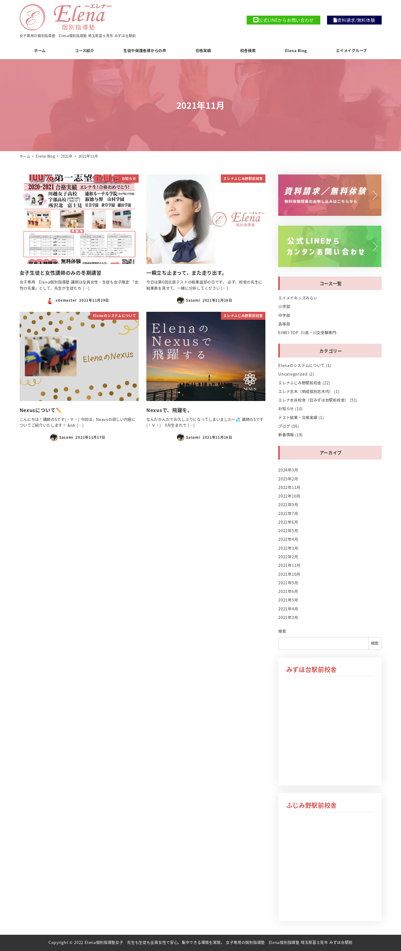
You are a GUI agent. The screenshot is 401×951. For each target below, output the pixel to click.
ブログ (284, 426)
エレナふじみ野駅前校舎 (299, 383)
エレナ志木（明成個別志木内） (305, 391)
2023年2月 (288, 479)
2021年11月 (289, 565)
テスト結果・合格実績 (297, 417)
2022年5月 (288, 530)
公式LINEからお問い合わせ (283, 20)
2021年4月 (288, 609)
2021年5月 (288, 600)
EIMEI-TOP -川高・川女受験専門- (307, 332)
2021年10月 (289, 574)
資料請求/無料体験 (354, 20)
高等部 (284, 324)
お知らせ (286, 408)
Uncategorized (292, 374)
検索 (282, 631)
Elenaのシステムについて (301, 365)
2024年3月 (288, 470)
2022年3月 (288, 548)
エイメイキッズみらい (297, 298)
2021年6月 (288, 591)
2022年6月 (288, 522)
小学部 (284, 306)
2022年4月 (288, 539)
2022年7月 (288, 513)
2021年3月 (288, 617)
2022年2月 (288, 557)
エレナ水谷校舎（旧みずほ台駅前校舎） (313, 400)
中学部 (284, 315)
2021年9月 (288, 583)
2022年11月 (289, 487)
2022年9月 (288, 504)
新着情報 (286, 434)
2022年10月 (289, 496)
